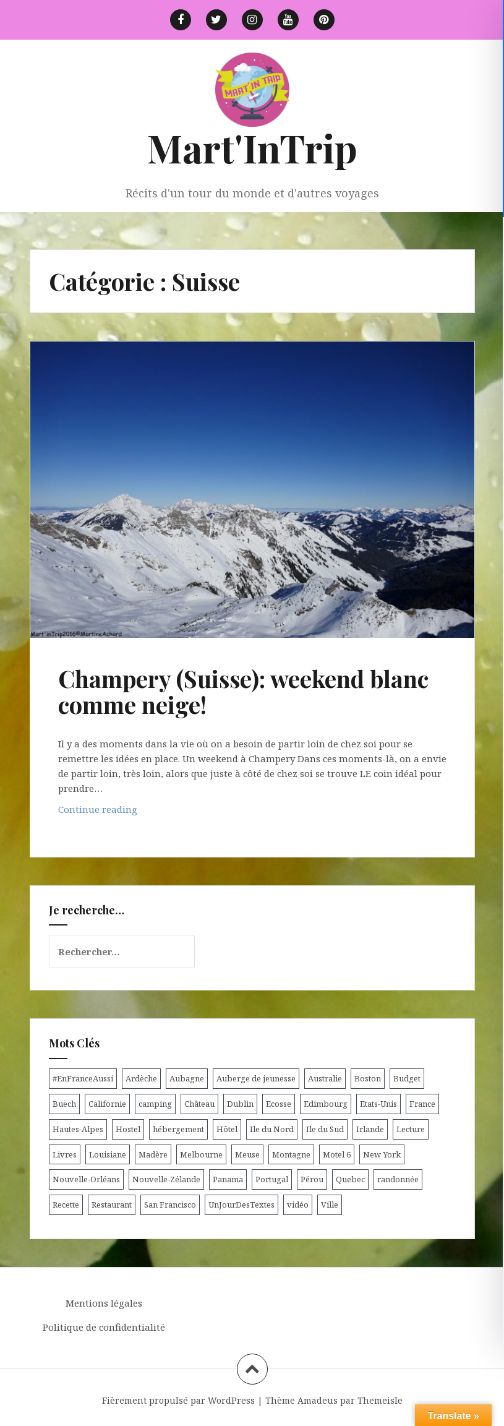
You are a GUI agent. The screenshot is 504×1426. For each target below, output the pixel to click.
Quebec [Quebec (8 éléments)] (350, 1179)
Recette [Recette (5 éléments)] (66, 1204)
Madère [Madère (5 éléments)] (153, 1154)
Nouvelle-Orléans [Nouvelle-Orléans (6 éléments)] (86, 1179)
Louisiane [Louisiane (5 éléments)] (107, 1154)
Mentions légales (104, 1303)
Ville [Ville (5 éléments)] (329, 1204)
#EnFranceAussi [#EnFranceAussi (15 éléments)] (83, 1078)
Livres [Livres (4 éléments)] (65, 1154)
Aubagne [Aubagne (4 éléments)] (186, 1078)
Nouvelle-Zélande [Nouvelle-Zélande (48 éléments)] (166, 1179)
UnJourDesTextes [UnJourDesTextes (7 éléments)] (241, 1204)
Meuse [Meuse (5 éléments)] (247, 1154)
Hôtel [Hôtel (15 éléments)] (226, 1129)
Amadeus (317, 1400)
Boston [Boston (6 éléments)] (367, 1078)
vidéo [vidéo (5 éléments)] (298, 1204)
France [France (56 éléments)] (422, 1103)
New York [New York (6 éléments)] (382, 1154)
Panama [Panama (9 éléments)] (228, 1179)
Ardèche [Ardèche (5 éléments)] (141, 1078)
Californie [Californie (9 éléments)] (107, 1103)
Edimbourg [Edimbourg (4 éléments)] (326, 1103)
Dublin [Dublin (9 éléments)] (240, 1103)
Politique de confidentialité (104, 1327)
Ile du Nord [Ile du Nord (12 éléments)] (272, 1129)
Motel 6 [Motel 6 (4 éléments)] (337, 1154)
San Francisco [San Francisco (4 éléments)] (170, 1204)
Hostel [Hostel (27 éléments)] (128, 1129)
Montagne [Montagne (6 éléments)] (291, 1154)
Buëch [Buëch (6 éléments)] (64, 1103)
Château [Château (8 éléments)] (199, 1103)
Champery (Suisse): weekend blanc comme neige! (243, 691)
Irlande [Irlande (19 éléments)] (370, 1129)
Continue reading (120, 812)
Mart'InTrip (252, 147)
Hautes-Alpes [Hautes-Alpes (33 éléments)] (78, 1129)
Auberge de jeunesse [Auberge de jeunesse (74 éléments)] (256, 1078)
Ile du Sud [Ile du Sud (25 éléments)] (325, 1129)
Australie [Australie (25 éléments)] (325, 1078)
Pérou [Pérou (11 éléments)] (312, 1179)
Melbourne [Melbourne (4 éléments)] (201, 1154)
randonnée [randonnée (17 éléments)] (398, 1179)
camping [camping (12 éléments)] (155, 1103)
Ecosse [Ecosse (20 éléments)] (278, 1103)
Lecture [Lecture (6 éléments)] (410, 1129)
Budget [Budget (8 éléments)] (407, 1078)
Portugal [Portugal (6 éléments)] (271, 1179)
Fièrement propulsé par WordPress (178, 1400)
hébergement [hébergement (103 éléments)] (178, 1129)
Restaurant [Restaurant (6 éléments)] (112, 1204)
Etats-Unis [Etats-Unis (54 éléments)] (378, 1103)
